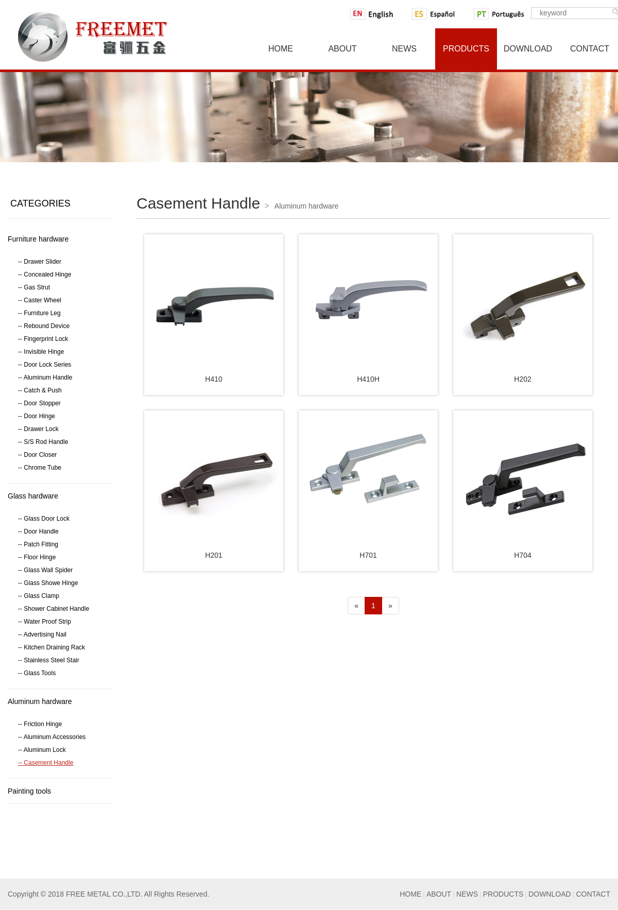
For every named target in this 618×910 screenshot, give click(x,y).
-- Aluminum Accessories (51, 737)
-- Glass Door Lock (44, 518)
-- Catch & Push (40, 390)
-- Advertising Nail (42, 634)
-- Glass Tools (37, 673)
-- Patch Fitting (38, 544)
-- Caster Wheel (39, 300)
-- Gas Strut (34, 287)
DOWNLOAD (549, 894)
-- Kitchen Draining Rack (51, 647)
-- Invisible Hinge (41, 351)
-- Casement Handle (45, 762)
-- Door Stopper (39, 403)
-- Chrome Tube (39, 467)
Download (528, 48)
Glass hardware (33, 496)
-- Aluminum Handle (45, 377)
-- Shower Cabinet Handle (53, 608)
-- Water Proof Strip (44, 621)
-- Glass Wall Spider (45, 570)
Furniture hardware (38, 239)
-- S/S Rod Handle (43, 441)
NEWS (467, 894)
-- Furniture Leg (39, 313)
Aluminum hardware (40, 701)
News (404, 48)
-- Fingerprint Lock (43, 338)
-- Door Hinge (36, 416)
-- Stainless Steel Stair (48, 660)
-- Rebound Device (44, 326)
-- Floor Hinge (37, 557)
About (342, 48)
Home (280, 48)
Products (466, 48)
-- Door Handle (38, 531)
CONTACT (593, 894)
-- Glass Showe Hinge (48, 583)
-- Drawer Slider (39, 261)
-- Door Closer (37, 454)
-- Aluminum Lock (42, 749)
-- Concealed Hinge (44, 274)
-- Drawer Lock (38, 429)
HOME (410, 894)
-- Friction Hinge (40, 724)
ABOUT (438, 894)
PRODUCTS (503, 894)
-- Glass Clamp (38, 595)
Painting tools (29, 791)
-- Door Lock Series (44, 364)
